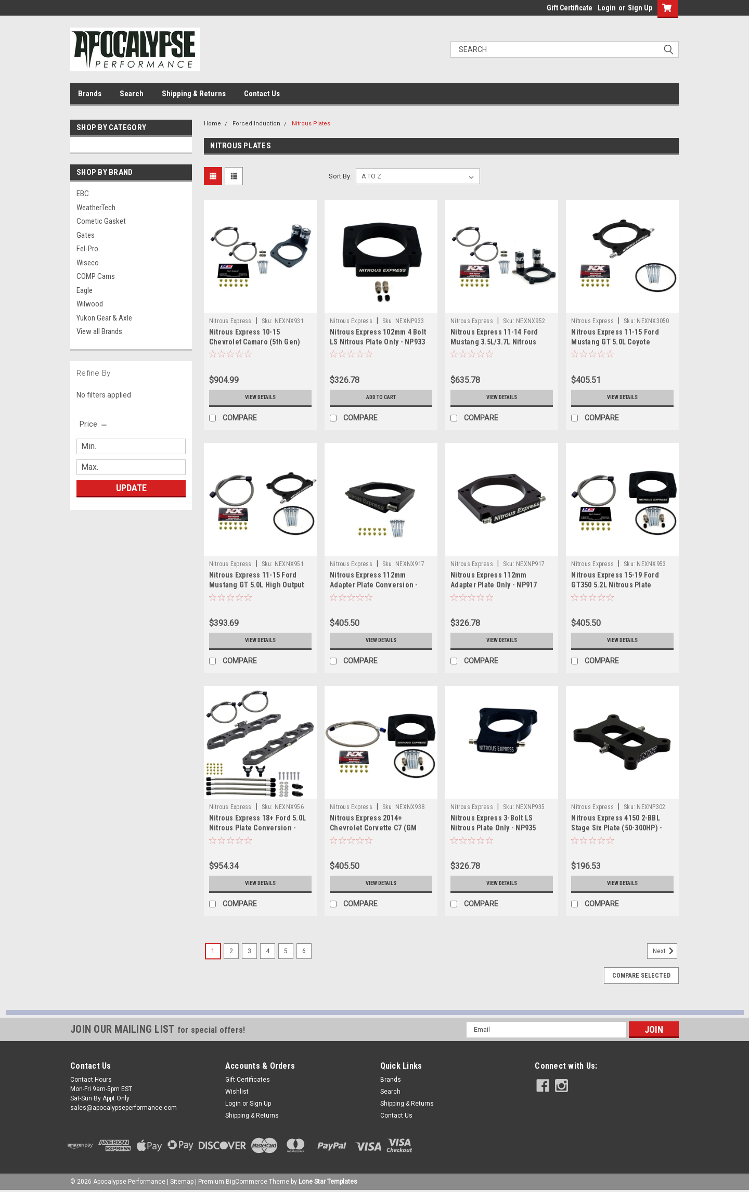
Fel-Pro (87, 248)
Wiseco (87, 262)
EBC (82, 193)
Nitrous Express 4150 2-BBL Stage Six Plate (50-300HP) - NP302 (616, 828)
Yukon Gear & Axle (104, 318)
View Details (260, 397)
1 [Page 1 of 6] (213, 951)
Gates (85, 235)
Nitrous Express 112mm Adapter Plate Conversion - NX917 (374, 585)
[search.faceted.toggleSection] (93, 424)
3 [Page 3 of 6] (249, 951)
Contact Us (262, 93)
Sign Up (640, 8)
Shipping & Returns (194, 93)
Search (132, 93)
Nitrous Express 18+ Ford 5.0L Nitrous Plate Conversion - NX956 (257, 828)
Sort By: (340, 176)
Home (212, 123)
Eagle (84, 290)
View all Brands (99, 331)
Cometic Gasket (101, 221)
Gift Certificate (569, 8)
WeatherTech (95, 207)
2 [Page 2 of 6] (231, 951)
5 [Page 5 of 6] (286, 951)
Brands (89, 93)
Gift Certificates (247, 1079)
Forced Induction (256, 123)
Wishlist (237, 1091)
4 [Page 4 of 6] (267, 951)
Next (665, 951)
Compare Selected (641, 975)
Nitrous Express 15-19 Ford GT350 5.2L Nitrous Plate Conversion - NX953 (615, 585)
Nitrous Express (230, 321)
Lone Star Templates (328, 1181)
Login (607, 8)
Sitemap (181, 1181)
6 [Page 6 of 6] (304, 951)
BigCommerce (246, 1181)
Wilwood (89, 304)
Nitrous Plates (311, 123)
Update (131, 487)
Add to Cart (381, 397)
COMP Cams (95, 276)
